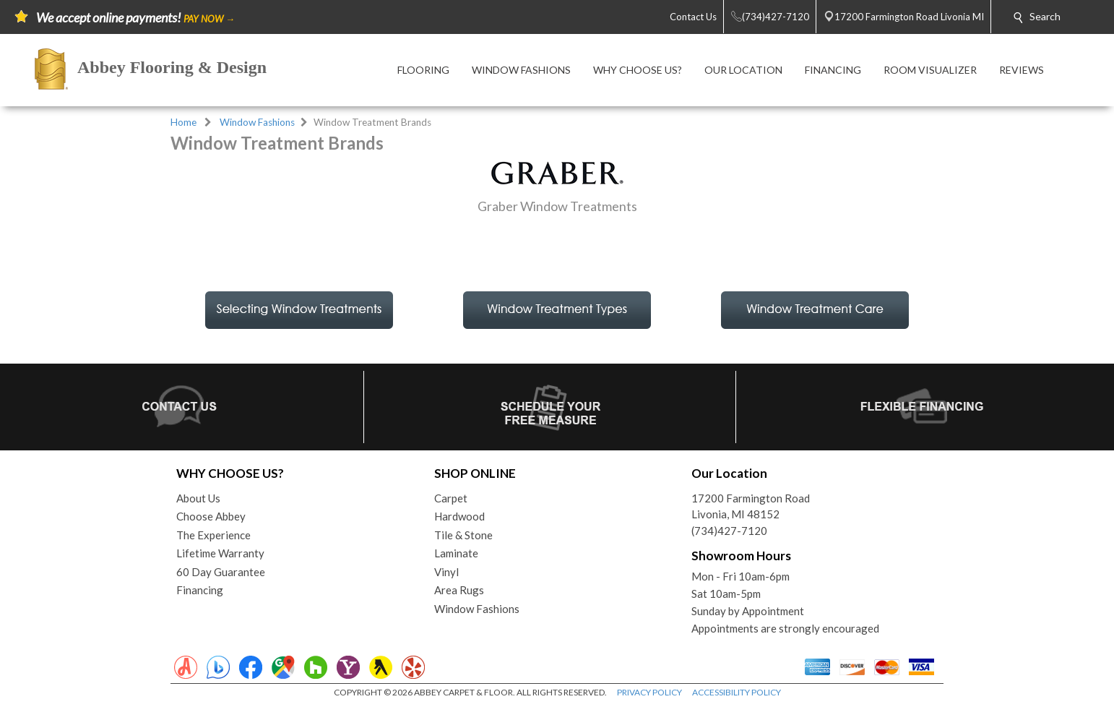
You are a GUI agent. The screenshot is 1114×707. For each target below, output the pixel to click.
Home (183, 122)
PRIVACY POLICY (649, 692)
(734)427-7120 (729, 530)
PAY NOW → (209, 19)
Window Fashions (257, 122)
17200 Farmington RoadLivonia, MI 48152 (750, 506)
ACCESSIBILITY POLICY (736, 692)
